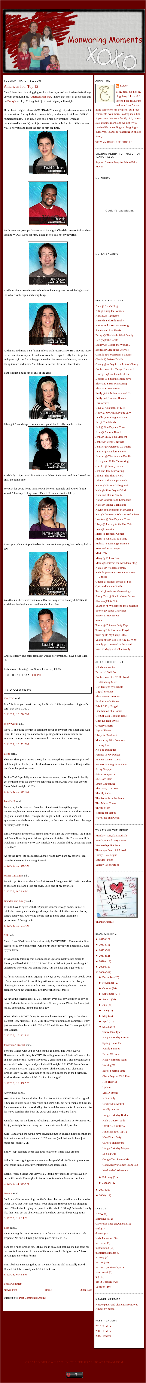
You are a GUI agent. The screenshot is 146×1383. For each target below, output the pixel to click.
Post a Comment (13, 1283)
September (108, 993)
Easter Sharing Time (113, 1070)
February (107, 1177)
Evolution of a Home (107, 701)
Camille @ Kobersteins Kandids (113, 354)
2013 (101, 944)
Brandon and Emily (15, 900)
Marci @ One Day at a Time (111, 538)
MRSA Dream (110, 1092)
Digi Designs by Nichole (109, 686)
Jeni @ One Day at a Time (110, 427)
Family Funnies (111, 1048)
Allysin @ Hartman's (107, 315)
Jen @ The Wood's (105, 422)
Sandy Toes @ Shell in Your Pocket (115, 596)
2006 (101, 1195)
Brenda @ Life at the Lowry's (112, 349)
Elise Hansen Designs (107, 696)
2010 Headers (103, 1326)
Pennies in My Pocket (107, 754)
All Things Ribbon (105, 667)
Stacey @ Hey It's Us (107, 615)
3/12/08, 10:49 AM (17, 1083)
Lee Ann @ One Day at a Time (112, 519)
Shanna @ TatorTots (106, 601)
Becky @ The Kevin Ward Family (114, 335)
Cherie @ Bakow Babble (109, 359)
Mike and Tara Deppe (107, 548)
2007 (101, 1189)
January (106, 1182)
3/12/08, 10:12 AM (17, 1035)
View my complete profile (114, 142)
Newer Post (10, 1289)
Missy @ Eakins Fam (107, 558)
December (108, 977)
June (104, 1010)
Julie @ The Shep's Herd (109, 475)
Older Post (86, 1289)
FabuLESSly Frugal (106, 706)
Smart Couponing (105, 783)
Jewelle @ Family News (109, 466)
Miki (6, 935)
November (108, 982)
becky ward (10, 723)
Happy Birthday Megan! (116, 1148)
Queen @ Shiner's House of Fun (113, 581)
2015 (101, 939)
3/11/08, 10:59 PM (16, 791)
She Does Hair (103, 778)
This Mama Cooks (105, 803)
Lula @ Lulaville (105, 529)
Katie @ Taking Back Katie (110, 504)
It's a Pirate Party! (112, 1137)
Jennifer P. (9, 801)
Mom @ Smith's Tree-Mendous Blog (116, 562)
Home (48, 1289)
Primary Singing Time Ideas (111, 764)
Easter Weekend (111, 1054)
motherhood (102, 1247)
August (106, 999)
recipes (99, 1262)
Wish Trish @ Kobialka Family (112, 649)
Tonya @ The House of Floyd (112, 630)
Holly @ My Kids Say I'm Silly (113, 412)
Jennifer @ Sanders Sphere (110, 451)
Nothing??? (108, 1065)
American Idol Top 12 (21, 86)
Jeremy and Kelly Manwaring (112, 461)
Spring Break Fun (112, 1043)
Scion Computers (105, 774)
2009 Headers (103, 1335)
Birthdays (100, 1218)
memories (100, 1243)
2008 (101, 972)
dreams (99, 1233)
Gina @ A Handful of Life (110, 407)
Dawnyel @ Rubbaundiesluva (112, 374)
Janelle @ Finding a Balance (111, 417)
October (106, 988)
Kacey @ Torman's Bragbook (111, 485)
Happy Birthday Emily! (115, 1037)
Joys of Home (103, 730)
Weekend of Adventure (115, 1170)
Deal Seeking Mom (106, 682)
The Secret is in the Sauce (109, 798)
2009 (101, 966)
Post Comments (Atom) (32, 1297)
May (104, 1015)
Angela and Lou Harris (108, 330)
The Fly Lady (103, 793)
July (104, 1004)
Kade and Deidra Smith (108, 494)
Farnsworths (102, 402)
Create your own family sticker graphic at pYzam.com (74, 1362)
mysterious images (105, 1252)
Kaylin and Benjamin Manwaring (114, 509)
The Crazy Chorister (106, 788)
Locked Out (109, 1153)
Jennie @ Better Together (109, 441)
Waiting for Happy (105, 812)
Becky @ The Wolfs (106, 339)
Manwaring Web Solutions (110, 740)
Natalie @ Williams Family (110, 567)
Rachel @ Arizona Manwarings (113, 591)
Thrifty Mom (102, 807)
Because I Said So (105, 672)
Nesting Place (103, 745)
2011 (101, 955)
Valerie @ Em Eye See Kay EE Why (115, 639)
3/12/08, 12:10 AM (17, 865)
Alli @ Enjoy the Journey (109, 310)
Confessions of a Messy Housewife (115, 369)
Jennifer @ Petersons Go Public (113, 446)
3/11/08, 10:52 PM (16, 744)
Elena (7, 753)
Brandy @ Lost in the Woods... (112, 344)
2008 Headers (103, 1331)
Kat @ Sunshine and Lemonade (113, 499)
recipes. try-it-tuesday (107, 1267)
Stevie (99, 620)
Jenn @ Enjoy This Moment (111, 436)
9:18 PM (36, 675)
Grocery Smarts (104, 725)
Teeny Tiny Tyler (111, 1031)
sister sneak (101, 1272)
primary (99, 1257)
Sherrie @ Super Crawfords (110, 610)
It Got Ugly (108, 1098)
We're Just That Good (107, 817)
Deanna (8, 1193)
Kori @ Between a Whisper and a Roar (117, 514)
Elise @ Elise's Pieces (107, 388)
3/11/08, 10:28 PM (16, 714)
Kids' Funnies (103, 1238)
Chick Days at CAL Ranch (117, 1076)
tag (97, 1276)
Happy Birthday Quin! (114, 1059)
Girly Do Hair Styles (107, 720)
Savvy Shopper (103, 769)
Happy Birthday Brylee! (115, 1115)
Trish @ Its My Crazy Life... (111, 634)
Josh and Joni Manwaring (109, 470)
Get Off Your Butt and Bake (111, 715)
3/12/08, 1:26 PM (16, 1218)
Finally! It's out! (111, 1109)
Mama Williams (13, 875)
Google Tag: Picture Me (115, 1159)
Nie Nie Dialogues (105, 749)
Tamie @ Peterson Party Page (112, 625)
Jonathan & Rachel (14, 1044)
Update (106, 1087)
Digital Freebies (104, 691)
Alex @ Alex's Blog (106, 306)
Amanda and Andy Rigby (109, 320)
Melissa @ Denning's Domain (112, 543)
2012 (101, 950)
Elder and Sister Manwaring (111, 383)
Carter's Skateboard (113, 1142)
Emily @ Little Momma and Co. (113, 393)
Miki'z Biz (101, 553)
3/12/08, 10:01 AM (17, 925)
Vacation (100, 1286)
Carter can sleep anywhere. (110, 1223)
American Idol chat (40, 96)
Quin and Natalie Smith (108, 586)
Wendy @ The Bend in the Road (113, 644)
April (105, 1021)
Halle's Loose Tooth (113, 1120)
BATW (99, 1214)
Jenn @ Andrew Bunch (108, 432)
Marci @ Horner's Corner (109, 533)
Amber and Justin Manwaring (112, 325)
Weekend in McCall (113, 1103)
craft (98, 1228)
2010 (101, 961)
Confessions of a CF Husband (112, 677)
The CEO (9, 698)
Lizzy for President (106, 735)
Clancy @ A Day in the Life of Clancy (116, 364)
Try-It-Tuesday (103, 1281)
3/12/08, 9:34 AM (16, 891)
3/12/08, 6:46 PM (16, 1274)
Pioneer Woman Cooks (108, 759)
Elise (6, 1227)
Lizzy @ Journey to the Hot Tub (113, 524)
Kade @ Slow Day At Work (111, 490)
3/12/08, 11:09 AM (16, 1183)
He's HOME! (109, 1081)
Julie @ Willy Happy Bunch (111, 480)
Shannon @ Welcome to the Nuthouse (116, 605)
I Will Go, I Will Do (113, 1126)
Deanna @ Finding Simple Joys (113, 378)
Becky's (11, 101)
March (106, 1027)
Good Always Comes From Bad (120, 1164)
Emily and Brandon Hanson (111, 398)
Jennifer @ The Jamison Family (113, 456)
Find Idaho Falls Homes (108, 710)
